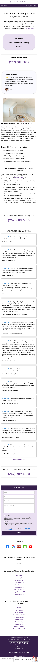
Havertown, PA (19, 582)
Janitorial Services (19, 614)
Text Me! (7, 513)
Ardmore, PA (18, 575)
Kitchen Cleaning (19, 624)
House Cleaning (19, 607)
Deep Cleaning (19, 619)
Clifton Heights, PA (19, 580)
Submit (18, 530)
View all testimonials (19, 457)
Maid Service (19, 610)
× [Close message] (31, 658)
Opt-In (6, 519)
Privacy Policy (27, 525)
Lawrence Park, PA (19, 587)
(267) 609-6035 (30, 5)
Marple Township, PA (19, 589)
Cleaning (19, 605)
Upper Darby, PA (19, 591)
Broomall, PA (19, 577)
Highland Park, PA (19, 584)
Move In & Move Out (19, 626)
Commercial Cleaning (19, 612)
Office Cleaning (19, 617)
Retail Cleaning (19, 621)
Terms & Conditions (8, 526)
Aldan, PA (19, 573)
